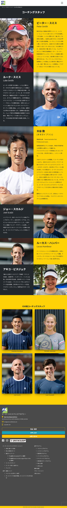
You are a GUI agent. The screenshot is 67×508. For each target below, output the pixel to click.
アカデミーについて (9, 7)
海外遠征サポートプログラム (44, 461)
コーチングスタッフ (10, 463)
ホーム (3, 7)
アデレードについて (39, 471)
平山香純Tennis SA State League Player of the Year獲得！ (20, 459)
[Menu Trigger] (62, 2)
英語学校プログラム (42, 453)
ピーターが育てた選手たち (12, 465)
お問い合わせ (33, 436)
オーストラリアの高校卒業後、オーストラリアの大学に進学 (19, 477)
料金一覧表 (33, 429)
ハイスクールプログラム (43, 451)
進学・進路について (7, 471)
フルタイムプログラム (42, 448)
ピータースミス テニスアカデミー (14, 411)
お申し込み (33, 433)
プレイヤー (8, 468)
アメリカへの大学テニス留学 (12, 473)
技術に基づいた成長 (10, 448)
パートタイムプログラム (43, 456)
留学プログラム (37, 446)
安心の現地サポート (10, 451)
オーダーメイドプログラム (43, 458)
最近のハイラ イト (10, 453)
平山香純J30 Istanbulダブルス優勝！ (17, 456)
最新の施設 (36, 468)
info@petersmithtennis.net (10, 422)
